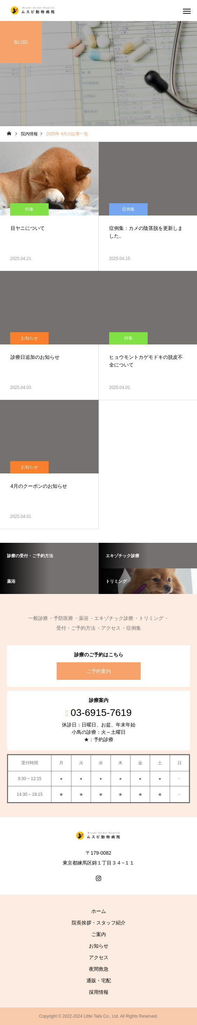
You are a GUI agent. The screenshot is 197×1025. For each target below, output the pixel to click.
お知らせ (29, 338)
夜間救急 (98, 969)
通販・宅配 (98, 980)
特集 (29, 209)
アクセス (98, 957)
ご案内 (98, 934)
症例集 (128, 209)
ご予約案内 (98, 671)
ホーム (98, 911)
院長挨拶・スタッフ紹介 (99, 922)
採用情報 (98, 992)
